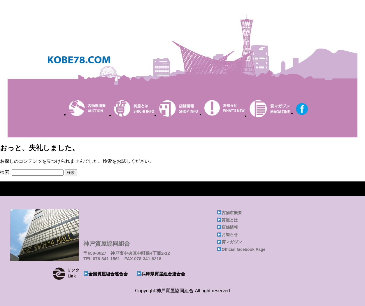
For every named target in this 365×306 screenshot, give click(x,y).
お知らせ (230, 234)
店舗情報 (230, 227)
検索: (5, 172)
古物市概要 (232, 212)
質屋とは (230, 220)
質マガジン (232, 241)
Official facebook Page (243, 249)
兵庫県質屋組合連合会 (163, 273)
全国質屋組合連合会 (108, 273)
